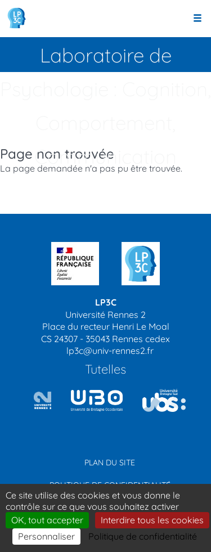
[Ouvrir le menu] (197, 19)
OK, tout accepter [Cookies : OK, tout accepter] (47, 520)
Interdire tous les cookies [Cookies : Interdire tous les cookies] (152, 520)
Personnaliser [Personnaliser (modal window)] (46, 536)
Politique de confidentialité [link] (142, 536)
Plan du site (109, 462)
